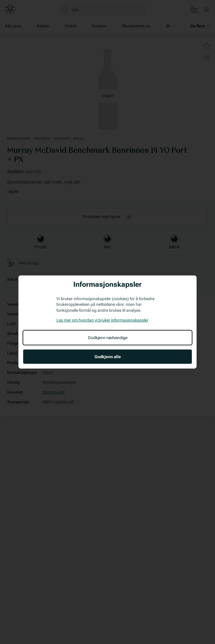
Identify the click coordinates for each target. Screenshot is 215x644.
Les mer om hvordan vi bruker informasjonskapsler (102, 320)
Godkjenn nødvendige (107, 337)
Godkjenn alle (107, 356)
